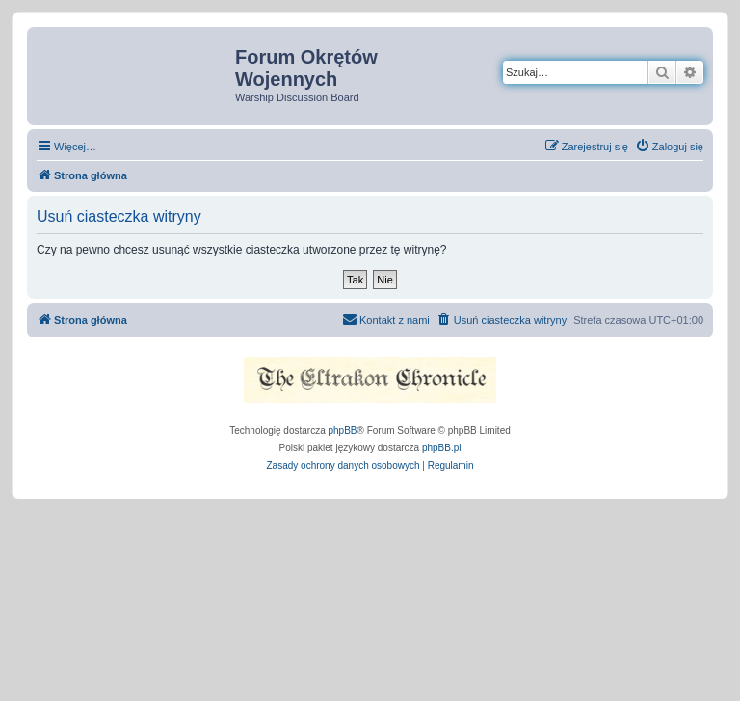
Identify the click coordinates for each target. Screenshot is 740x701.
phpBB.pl (442, 448)
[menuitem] (669, 146)
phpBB (343, 430)
